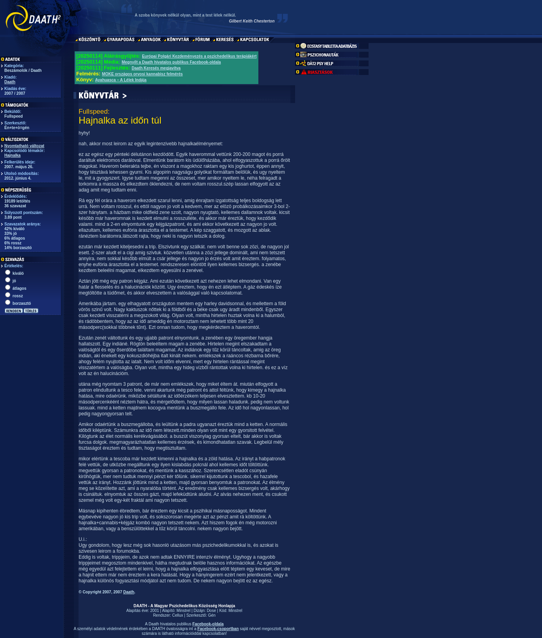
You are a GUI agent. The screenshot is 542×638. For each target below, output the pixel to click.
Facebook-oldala (208, 624)
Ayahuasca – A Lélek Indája (121, 80)
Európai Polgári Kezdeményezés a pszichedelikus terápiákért (199, 56)
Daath (9, 82)
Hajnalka (12, 155)
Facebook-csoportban (218, 629)
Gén (212, 615)
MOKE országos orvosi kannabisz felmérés (142, 74)
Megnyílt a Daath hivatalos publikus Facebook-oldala (171, 62)
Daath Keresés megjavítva (156, 68)
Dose (211, 610)
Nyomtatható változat (24, 146)
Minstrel (183, 610)
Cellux (177, 615)
